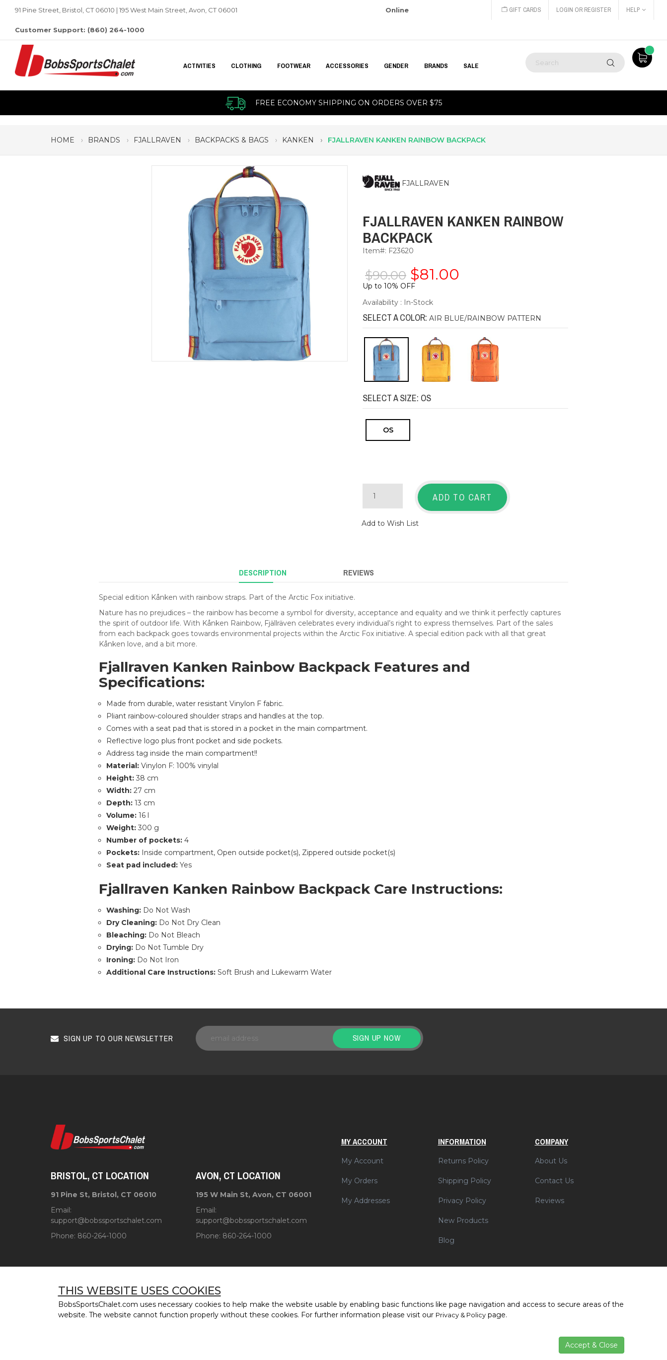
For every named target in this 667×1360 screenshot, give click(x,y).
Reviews (549, 1190)
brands (104, 140)
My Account (362, 1150)
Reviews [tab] (358, 565)
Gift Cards (516, 9)
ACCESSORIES (347, 65)
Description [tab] (263, 565)
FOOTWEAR (293, 65)
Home (62, 140)
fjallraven (157, 140)
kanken (298, 140)
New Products (463, 1210)
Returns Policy (463, 1150)
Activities (199, 65)
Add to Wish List (390, 519)
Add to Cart (462, 497)
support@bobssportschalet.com (106, 1210)
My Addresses (365, 1190)
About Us (551, 1150)
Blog (446, 1230)
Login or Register (581, 9)
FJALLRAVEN (425, 183)
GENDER (396, 65)
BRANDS (436, 65)
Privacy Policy (462, 1190)
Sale (471, 65)
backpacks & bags (232, 140)
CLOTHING (246, 65)
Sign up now (377, 1027)
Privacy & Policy (463, 1314)
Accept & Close (591, 1345)
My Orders (359, 1170)
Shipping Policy (464, 1170)
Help (636, 9)
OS (388, 430)
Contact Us (554, 1170)
